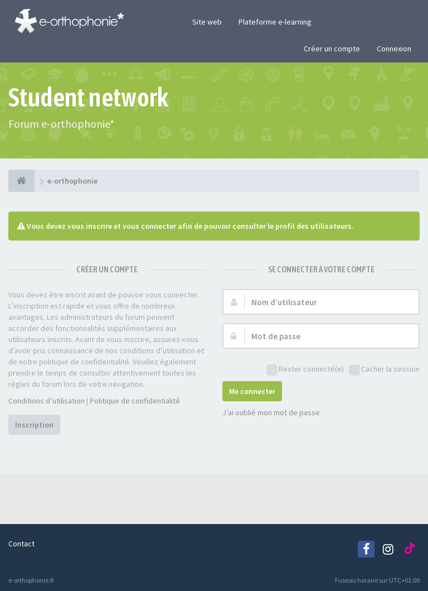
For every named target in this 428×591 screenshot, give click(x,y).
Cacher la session (384, 370)
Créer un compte (332, 49)
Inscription (34, 425)
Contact (21, 544)
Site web (207, 22)
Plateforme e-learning (275, 22)
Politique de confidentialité (135, 401)
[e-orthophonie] (21, 181)
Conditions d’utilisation (46, 401)
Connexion (394, 49)
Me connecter (252, 391)
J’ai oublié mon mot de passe (271, 412)
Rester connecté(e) (305, 370)
